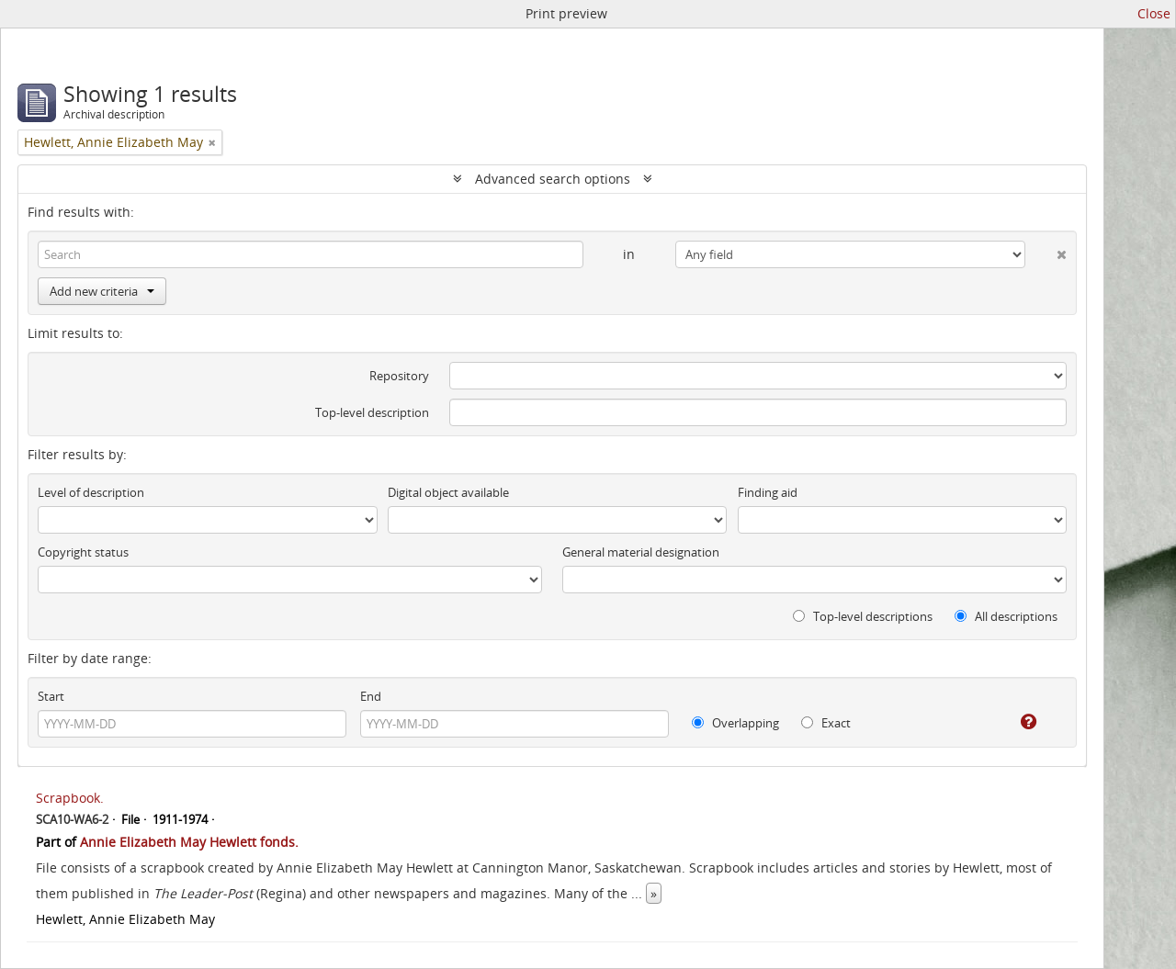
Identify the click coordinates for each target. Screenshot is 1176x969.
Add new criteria (102, 291)
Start (51, 696)
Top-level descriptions (863, 616)
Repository (399, 375)
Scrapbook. (70, 797)
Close (1153, 13)
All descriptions (1006, 616)
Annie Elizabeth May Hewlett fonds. (189, 842)
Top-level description (372, 412)
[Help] (1015, 722)
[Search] (310, 254)
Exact (826, 723)
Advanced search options (552, 178)
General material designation (640, 552)
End (370, 696)
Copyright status (83, 552)
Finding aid (767, 492)
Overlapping (735, 723)
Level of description (91, 492)
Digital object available (448, 492)
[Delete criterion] (1046, 251)
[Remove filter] (212, 142)
